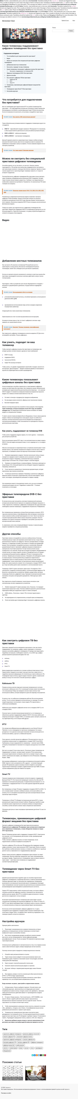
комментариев (13, 1048)
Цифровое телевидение (37, 1042)
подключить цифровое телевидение (12, 1034)
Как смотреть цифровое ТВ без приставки (18, 77)
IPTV (11, 81)
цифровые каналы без (8, 1045)
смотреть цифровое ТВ (9, 1036)
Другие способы (11, 75)
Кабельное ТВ (13, 79)
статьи (32, 1048)
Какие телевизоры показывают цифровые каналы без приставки (25, 69)
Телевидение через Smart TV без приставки (19, 89)
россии (26, 1048)
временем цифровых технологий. (31, 1034)
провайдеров (39, 1048)
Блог (74, 20)
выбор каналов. (20, 1045)
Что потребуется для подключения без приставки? (21, 56)
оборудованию (7, 1050)
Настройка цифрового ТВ (9, 1042)
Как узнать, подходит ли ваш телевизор (18, 67)
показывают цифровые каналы (24, 1036)
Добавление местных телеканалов (16, 64)
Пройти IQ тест (65, 20)
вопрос (21, 1048)
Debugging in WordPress (8, 4)
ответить (5, 1048)
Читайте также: (19, 117)
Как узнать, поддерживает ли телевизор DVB (21, 71)
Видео (8, 58)
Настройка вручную (12, 91)
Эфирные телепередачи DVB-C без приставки (19, 73)
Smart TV (12, 82)
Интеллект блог (8, 21)
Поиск (54, 27)
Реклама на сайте (6, 1093)
